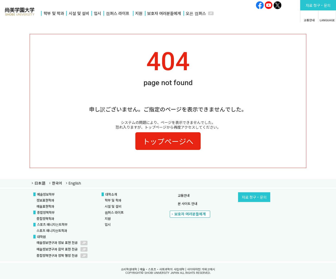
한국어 (57, 183)
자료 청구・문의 (254, 197)
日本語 (39, 183)
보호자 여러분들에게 (164, 13)
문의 (318, 5)
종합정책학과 (45, 218)
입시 (97, 13)
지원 (138, 13)
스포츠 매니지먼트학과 (52, 230)
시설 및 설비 (79, 13)
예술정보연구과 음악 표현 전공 (62, 249)
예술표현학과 (45, 206)
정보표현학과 (45, 200)
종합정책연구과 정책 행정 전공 (62, 255)
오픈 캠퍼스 (196, 13)
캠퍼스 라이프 (117, 13)
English (74, 183)
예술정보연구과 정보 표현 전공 (62, 242)
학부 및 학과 (54, 13)
